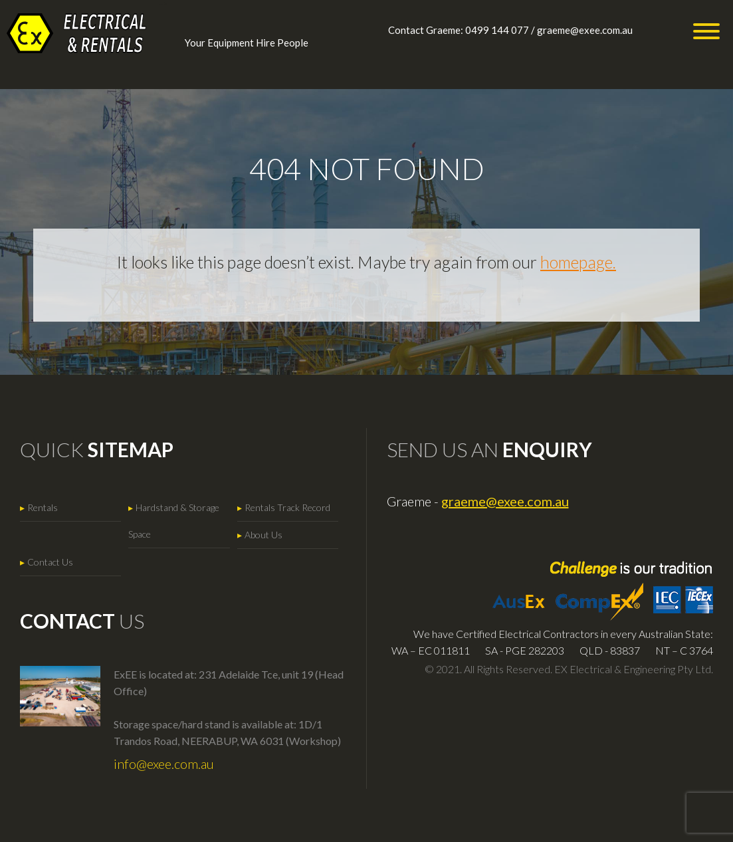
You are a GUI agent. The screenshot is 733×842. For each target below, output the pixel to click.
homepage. (578, 262)
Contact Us (50, 562)
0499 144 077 (497, 30)
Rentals (42, 507)
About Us (263, 534)
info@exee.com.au (164, 764)
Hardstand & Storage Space (173, 521)
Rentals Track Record (287, 507)
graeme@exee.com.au (585, 30)
